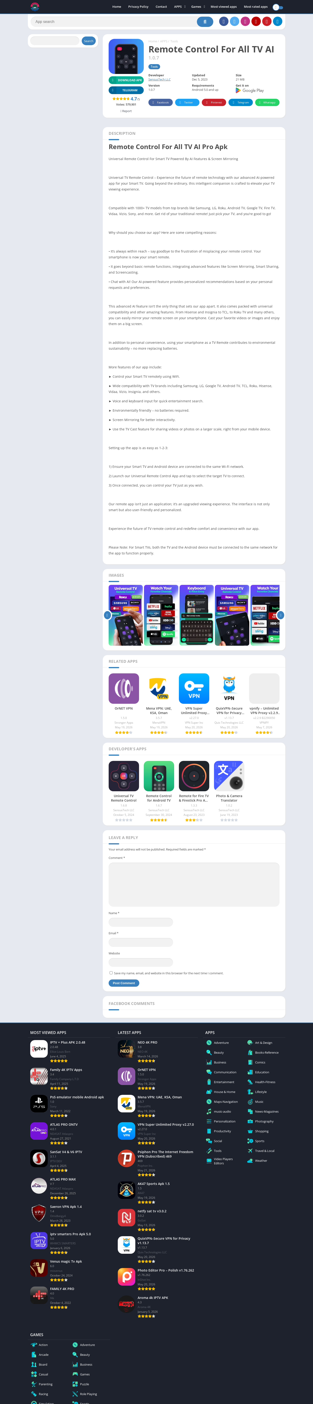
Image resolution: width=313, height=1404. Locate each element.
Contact (161, 7)
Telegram (240, 104)
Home (116, 7)
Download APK (125, 82)
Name (114, 915)
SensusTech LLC (159, 81)
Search (88, 43)
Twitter (185, 104)
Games (196, 7)
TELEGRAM (123, 92)
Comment (117, 860)
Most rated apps (256, 7)
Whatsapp (267, 104)
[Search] (122, 23)
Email (113, 935)
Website (114, 955)
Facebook (160, 104)
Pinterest (213, 104)
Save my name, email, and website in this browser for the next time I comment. (169, 975)
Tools (174, 43)
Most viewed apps (224, 7)
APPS (178, 7)
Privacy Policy (138, 7)
